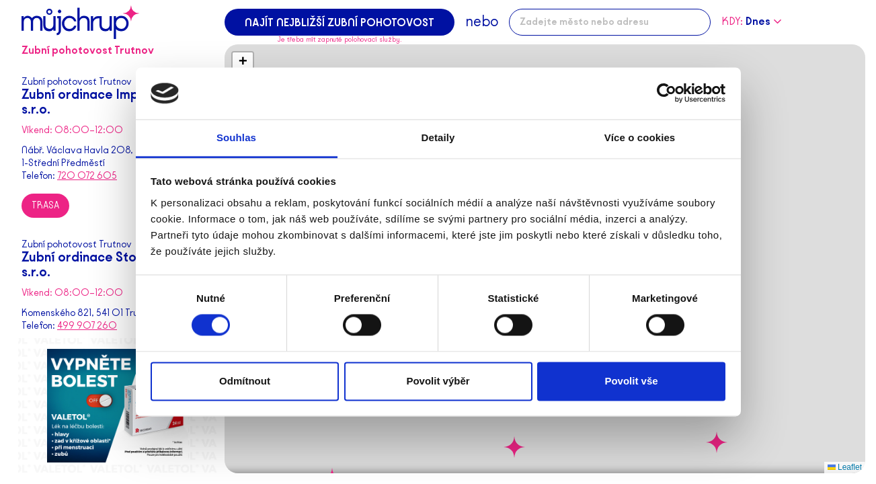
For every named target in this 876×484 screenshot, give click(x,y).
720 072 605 (87, 176)
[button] (514, 447)
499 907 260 (87, 325)
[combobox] (610, 22)
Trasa (45, 205)
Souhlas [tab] (236, 137)
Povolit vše (631, 381)
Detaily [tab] (438, 137)
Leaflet (845, 467)
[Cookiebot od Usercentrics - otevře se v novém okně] (666, 93)
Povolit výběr (437, 381)
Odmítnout (244, 381)
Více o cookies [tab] (640, 137)
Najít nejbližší (339, 22)
